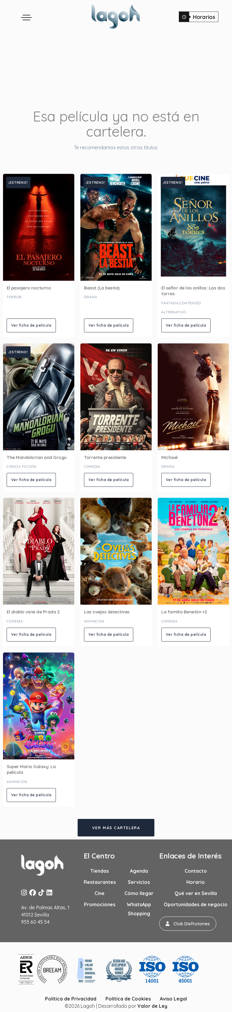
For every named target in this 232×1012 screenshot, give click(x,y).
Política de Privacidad (70, 999)
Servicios (139, 882)
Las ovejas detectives (107, 612)
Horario (195, 882)
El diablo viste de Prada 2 (33, 612)
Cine (100, 893)
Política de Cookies (128, 999)
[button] (187, 924)
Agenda (139, 871)
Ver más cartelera (116, 827)
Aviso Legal (173, 999)
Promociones (99, 904)
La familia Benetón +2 (184, 612)
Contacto (196, 871)
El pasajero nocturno (29, 288)
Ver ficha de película (31, 325)
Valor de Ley (152, 1006)
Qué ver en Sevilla (196, 893)
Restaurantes (100, 882)
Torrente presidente (105, 457)
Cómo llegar (138, 893)
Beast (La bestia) (102, 288)
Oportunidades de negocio (195, 904)
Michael (169, 457)
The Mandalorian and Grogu (37, 457)
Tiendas (99, 871)
